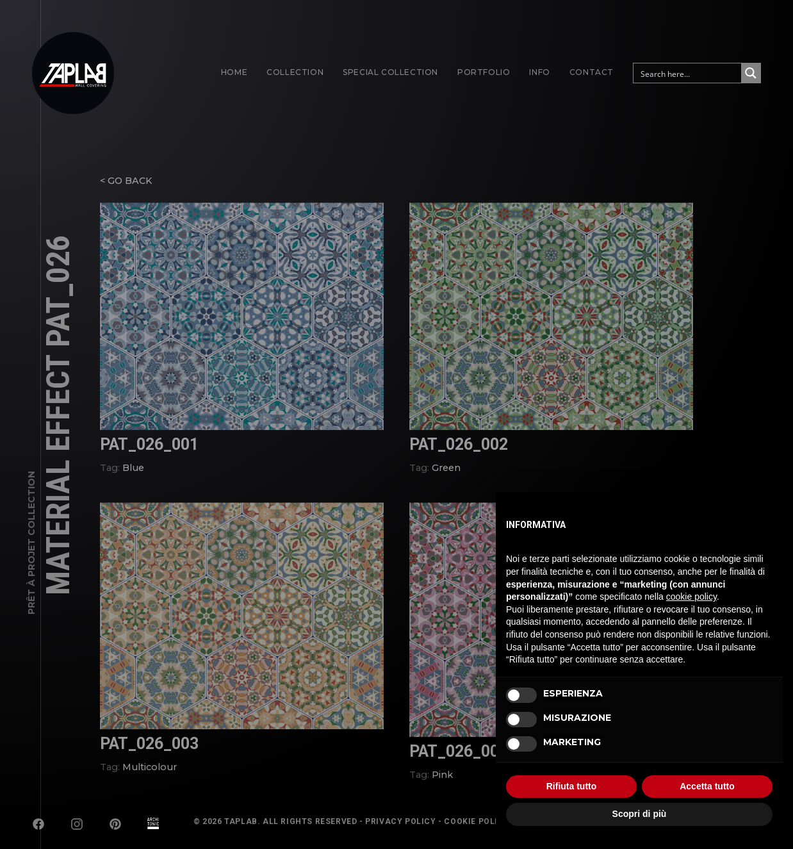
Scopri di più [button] (639, 814)
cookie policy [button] (691, 596)
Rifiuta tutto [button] (571, 786)
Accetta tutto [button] (707, 786)
